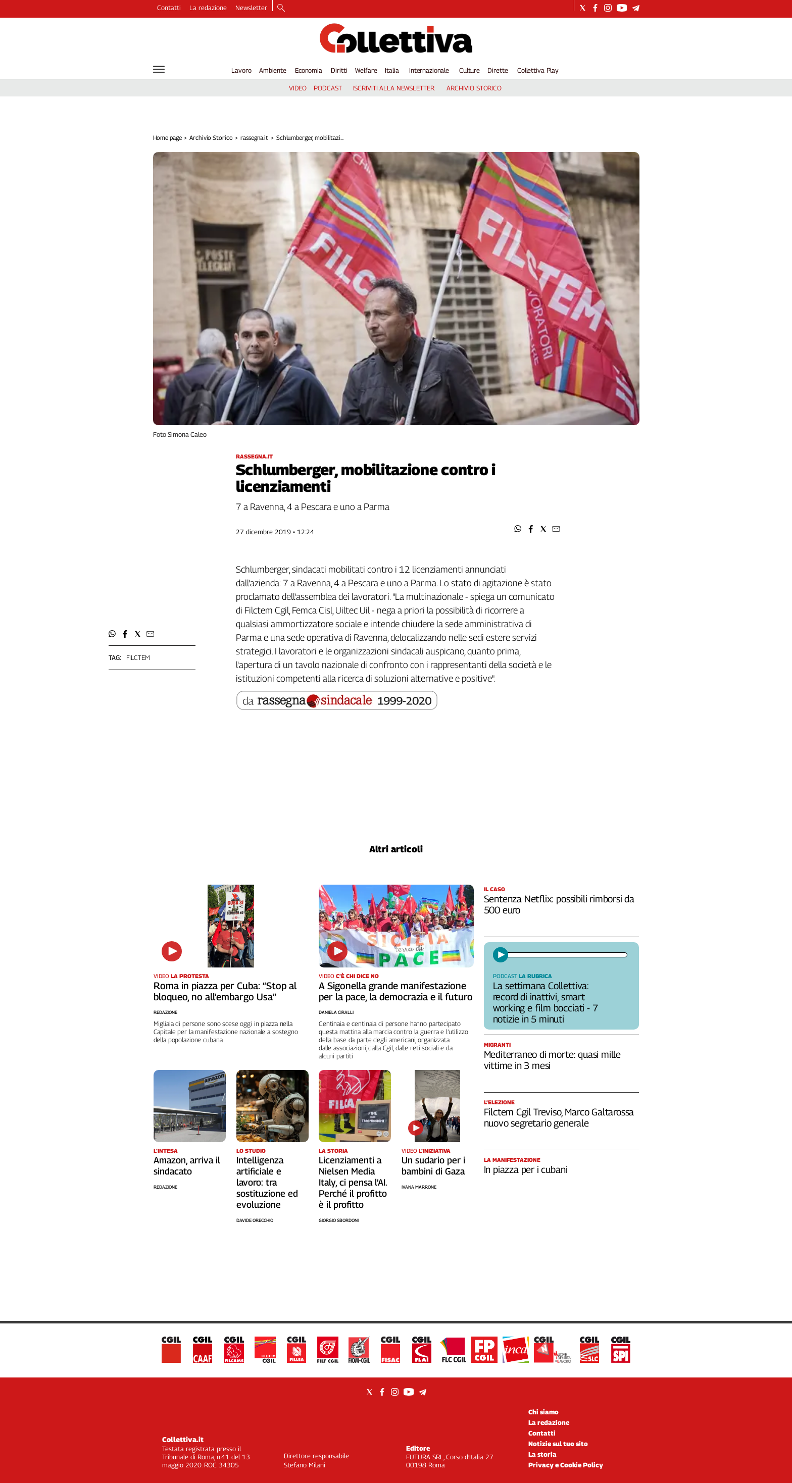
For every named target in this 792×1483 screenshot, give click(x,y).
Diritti (339, 70)
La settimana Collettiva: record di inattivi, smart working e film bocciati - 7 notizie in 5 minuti (545, 1002)
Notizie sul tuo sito (558, 1444)
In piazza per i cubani (526, 1169)
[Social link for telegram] (635, 8)
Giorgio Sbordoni (339, 1220)
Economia (308, 70)
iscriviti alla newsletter (393, 88)
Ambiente (272, 70)
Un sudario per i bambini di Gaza (433, 1166)
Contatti (169, 8)
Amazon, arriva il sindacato (187, 1166)
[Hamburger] (159, 69)
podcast (327, 88)
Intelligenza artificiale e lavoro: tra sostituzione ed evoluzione (267, 1182)
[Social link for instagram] (608, 8)
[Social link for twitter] (582, 8)
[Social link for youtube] (622, 8)
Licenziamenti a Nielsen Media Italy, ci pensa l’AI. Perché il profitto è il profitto (353, 1182)
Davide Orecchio (254, 1220)
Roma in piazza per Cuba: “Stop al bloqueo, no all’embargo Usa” (225, 991)
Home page (167, 137)
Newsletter (251, 8)
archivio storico (474, 88)
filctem (138, 657)
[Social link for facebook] (595, 8)
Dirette (497, 70)
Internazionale (429, 70)
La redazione (208, 8)
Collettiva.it (183, 1439)
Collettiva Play (538, 70)
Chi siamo (543, 1412)
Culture (469, 70)
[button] (518, 529)
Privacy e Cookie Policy (565, 1465)
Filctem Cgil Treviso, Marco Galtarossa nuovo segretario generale (559, 1117)
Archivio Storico (210, 137)
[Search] (281, 8)
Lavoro (241, 70)
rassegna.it (254, 137)
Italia (392, 70)
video (298, 88)
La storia (542, 1454)
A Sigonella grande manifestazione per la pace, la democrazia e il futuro (396, 991)
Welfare (366, 70)
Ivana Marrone (419, 1187)
